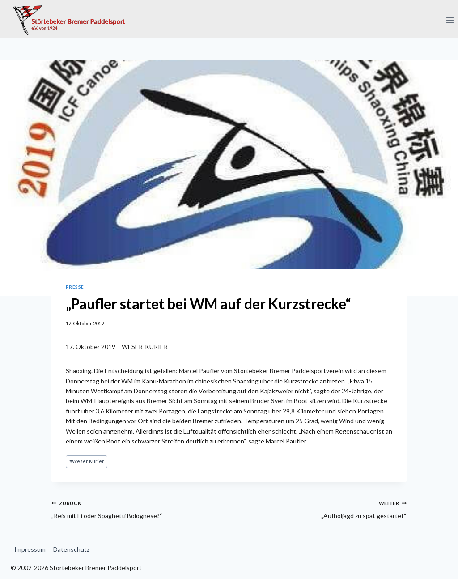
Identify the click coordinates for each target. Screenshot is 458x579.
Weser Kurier (86, 461)
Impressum (30, 549)
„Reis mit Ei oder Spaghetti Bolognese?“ (137, 508)
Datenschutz (71, 549)
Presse (75, 287)
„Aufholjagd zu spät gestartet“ (321, 508)
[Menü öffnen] (449, 20)
